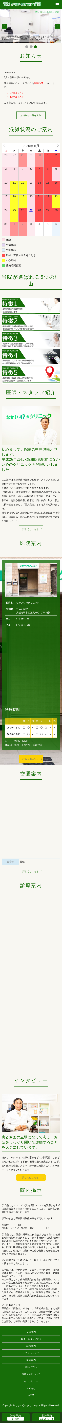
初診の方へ (31, 1367)
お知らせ (31, 1388)
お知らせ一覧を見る (30, 115)
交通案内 (31, 1332)
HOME (31, 1395)
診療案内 (31, 1346)
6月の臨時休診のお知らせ (17, 77)
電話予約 (46, 1415)
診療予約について (31, 1374)
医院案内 (31, 1360)
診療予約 (15, 1415)
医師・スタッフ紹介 (31, 1339)
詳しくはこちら (30, 529)
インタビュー (31, 1381)
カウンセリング (31, 1353)
